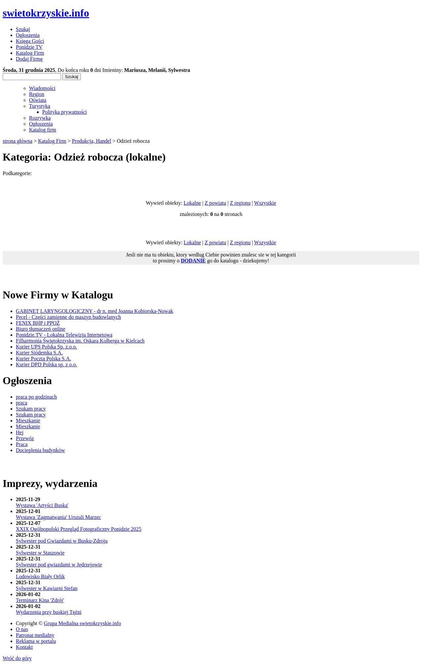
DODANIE (193, 260)
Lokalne (192, 203)
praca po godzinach (36, 397)
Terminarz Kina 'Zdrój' (40, 600)
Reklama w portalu (36, 641)
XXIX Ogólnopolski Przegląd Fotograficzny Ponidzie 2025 (78, 529)
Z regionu (240, 203)
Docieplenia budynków (40, 450)
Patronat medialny (35, 635)
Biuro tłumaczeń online (40, 329)
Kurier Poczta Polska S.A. (43, 358)
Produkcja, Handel (91, 141)
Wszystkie (265, 203)
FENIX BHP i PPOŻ (38, 323)
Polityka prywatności (64, 112)
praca (21, 403)
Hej (19, 432)
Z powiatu (215, 203)
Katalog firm (42, 130)
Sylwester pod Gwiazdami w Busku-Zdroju (61, 541)
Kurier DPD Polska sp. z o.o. (46, 364)
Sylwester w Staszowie (40, 553)
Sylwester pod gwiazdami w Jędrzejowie (59, 564)
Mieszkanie (28, 420)
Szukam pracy (31, 408)
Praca (22, 444)
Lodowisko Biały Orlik (40, 576)
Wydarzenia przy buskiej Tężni (48, 612)
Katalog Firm (52, 141)
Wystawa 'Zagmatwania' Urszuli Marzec (58, 517)
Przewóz (25, 438)
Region (36, 94)
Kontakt (24, 647)
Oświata (37, 100)
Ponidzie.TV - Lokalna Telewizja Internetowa (64, 335)
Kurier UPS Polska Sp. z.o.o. (46, 346)
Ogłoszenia (41, 124)
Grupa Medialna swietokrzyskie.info (82, 623)
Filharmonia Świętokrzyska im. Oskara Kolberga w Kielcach (80, 341)
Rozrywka (40, 118)
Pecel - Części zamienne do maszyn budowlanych (68, 317)
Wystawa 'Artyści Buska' (42, 505)
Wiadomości (42, 88)
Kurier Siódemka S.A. (39, 352)
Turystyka (39, 106)
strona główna (17, 141)
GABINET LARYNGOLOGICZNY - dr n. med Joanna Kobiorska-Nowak (94, 311)
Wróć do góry (17, 658)
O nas (22, 629)
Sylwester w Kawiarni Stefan (46, 588)
